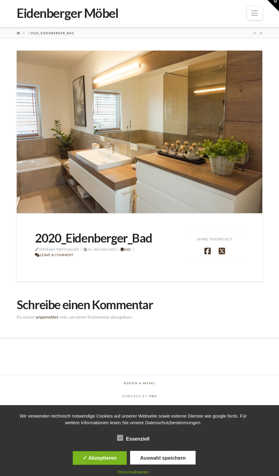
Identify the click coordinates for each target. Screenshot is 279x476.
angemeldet (47, 316)
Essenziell (133, 438)
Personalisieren (133, 471)
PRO (153, 396)
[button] (254, 13)
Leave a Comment (54, 255)
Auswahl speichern (163, 458)
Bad (126, 249)
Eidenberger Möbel (67, 13)
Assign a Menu (139, 383)
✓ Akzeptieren (100, 458)
